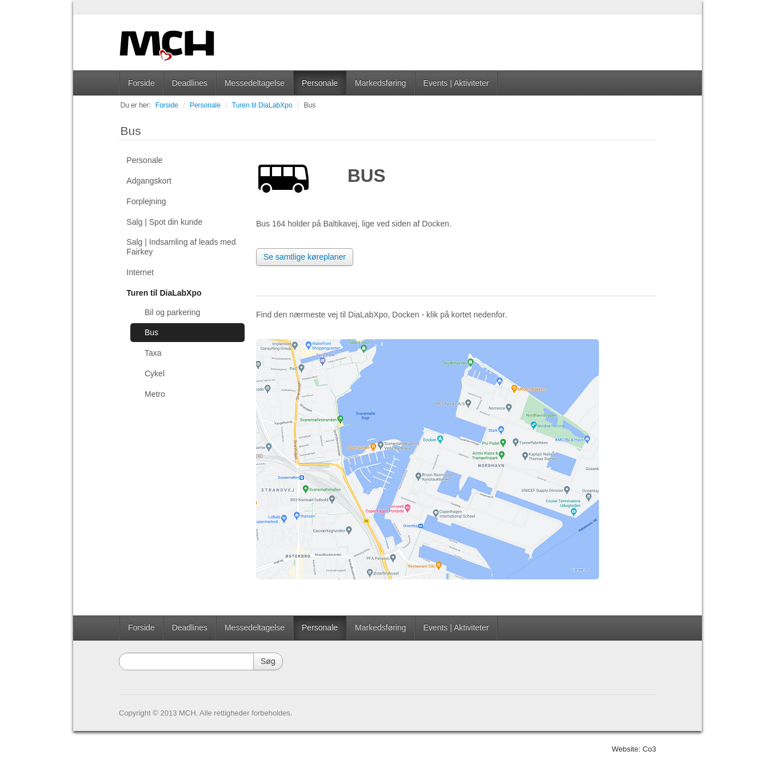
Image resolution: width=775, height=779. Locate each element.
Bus (309, 105)
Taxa (153, 352)
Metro (155, 394)
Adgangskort (148, 180)
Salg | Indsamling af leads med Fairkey (180, 246)
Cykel (155, 373)
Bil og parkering (172, 312)
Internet (139, 272)
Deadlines (189, 83)
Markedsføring (380, 83)
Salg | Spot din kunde (164, 221)
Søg (268, 661)
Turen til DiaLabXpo (262, 105)
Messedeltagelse (255, 83)
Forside (141, 83)
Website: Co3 (634, 749)
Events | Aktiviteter (456, 83)
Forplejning (146, 201)
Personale (320, 83)
